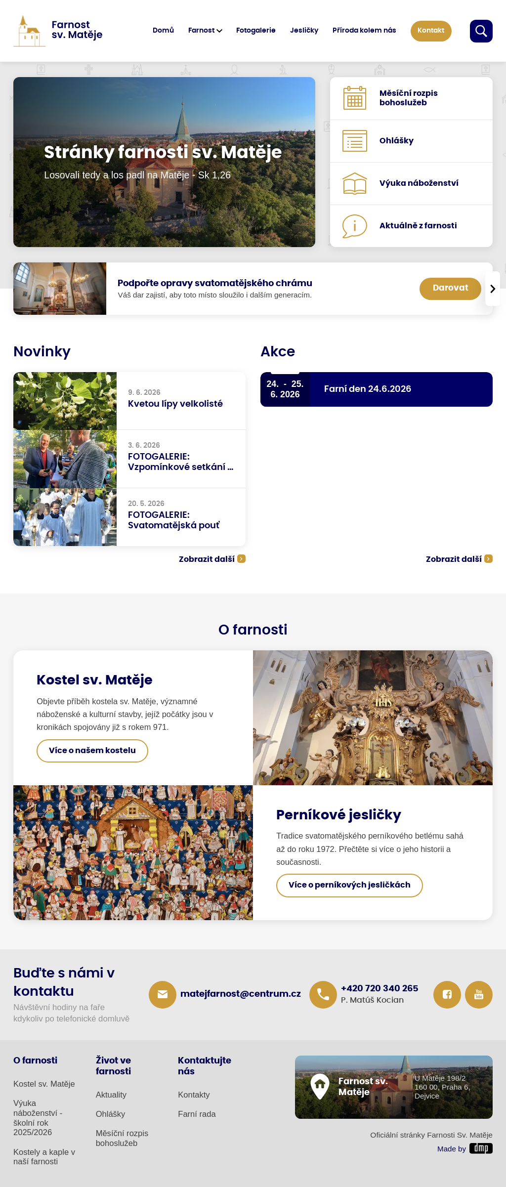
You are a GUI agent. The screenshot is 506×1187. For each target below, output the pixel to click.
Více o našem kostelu (92, 751)
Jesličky (304, 30)
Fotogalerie (256, 30)
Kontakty (194, 1095)
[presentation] (492, 288)
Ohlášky (111, 1114)
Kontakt (431, 30)
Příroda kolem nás (364, 30)
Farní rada (196, 1114)
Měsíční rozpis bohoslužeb (122, 1138)
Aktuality (111, 1095)
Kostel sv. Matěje (44, 1084)
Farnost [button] (201, 30)
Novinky (42, 352)
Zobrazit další (207, 559)
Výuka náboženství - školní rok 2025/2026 (37, 1118)
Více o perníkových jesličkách (350, 885)
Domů (163, 30)
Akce (277, 352)
